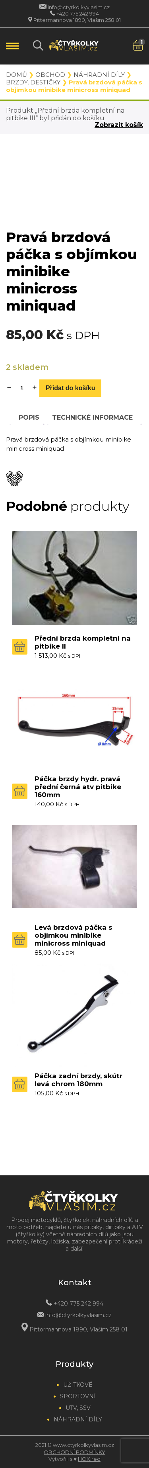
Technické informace (92, 417)
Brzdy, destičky (33, 82)
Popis (29, 417)
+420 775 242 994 (77, 13)
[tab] (29, 417)
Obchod (50, 74)
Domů (16, 74)
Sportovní (78, 1396)
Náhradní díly (99, 74)
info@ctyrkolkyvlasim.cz (79, 7)
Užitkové (78, 1384)
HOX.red (89, 1459)
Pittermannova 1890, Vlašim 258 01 (77, 20)
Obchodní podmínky (74, 1452)
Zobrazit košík (119, 125)
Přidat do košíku (70, 388)
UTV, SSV (78, 1407)
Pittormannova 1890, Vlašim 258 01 (78, 1329)
